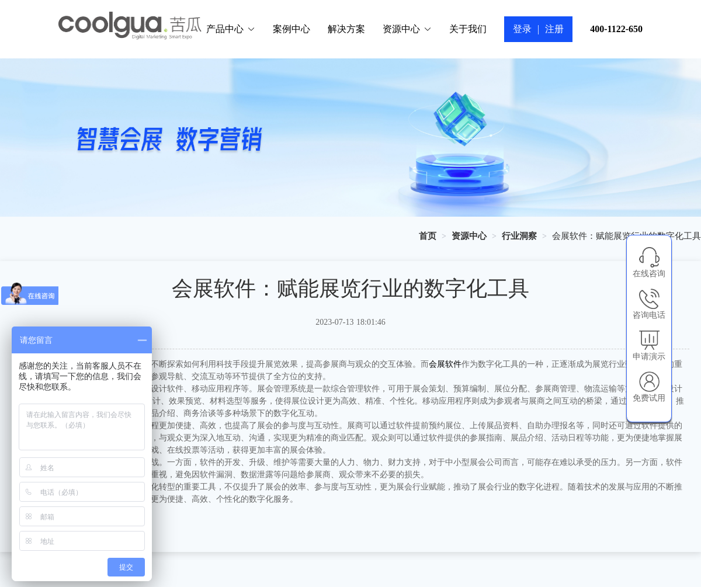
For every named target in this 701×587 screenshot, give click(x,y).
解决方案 (346, 29)
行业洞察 (519, 236)
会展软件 (445, 364)
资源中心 (407, 29)
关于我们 (468, 29)
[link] (427, 236)
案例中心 (291, 29)
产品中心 (230, 29)
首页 (427, 236)
